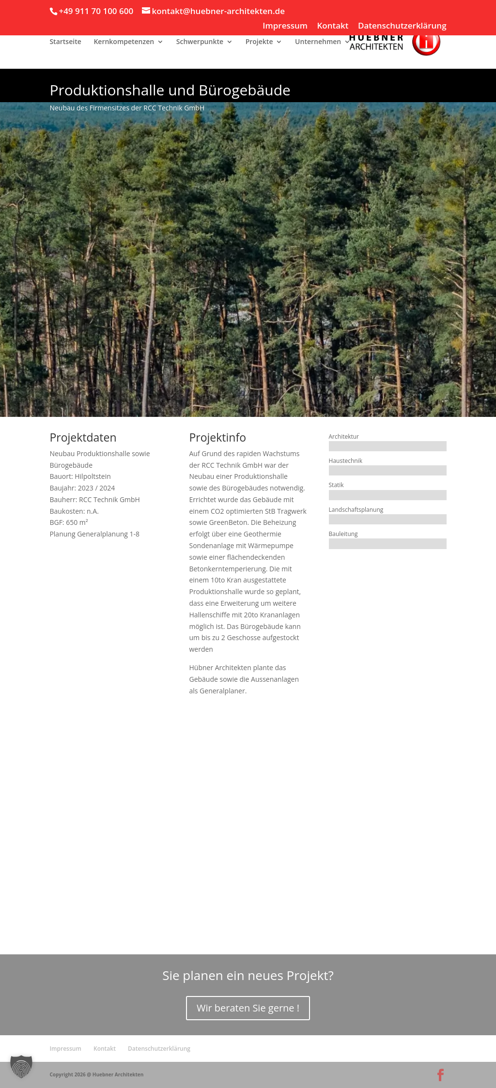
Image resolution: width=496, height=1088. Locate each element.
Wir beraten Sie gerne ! (248, 1007)
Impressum (285, 26)
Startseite (65, 42)
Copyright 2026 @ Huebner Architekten (96, 1074)
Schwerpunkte (199, 42)
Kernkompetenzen (123, 42)
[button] (21, 1066)
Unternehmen (318, 42)
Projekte (259, 42)
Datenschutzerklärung (402, 26)
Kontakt (332, 26)
